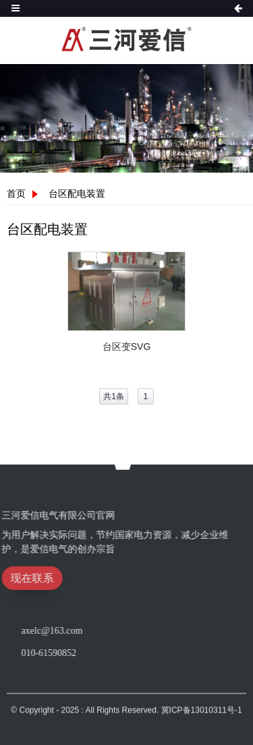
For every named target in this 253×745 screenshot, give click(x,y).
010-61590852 (113, 653)
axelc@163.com (116, 631)
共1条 (113, 396)
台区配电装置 (77, 193)
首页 (16, 193)
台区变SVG (127, 346)
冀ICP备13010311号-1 (201, 719)
